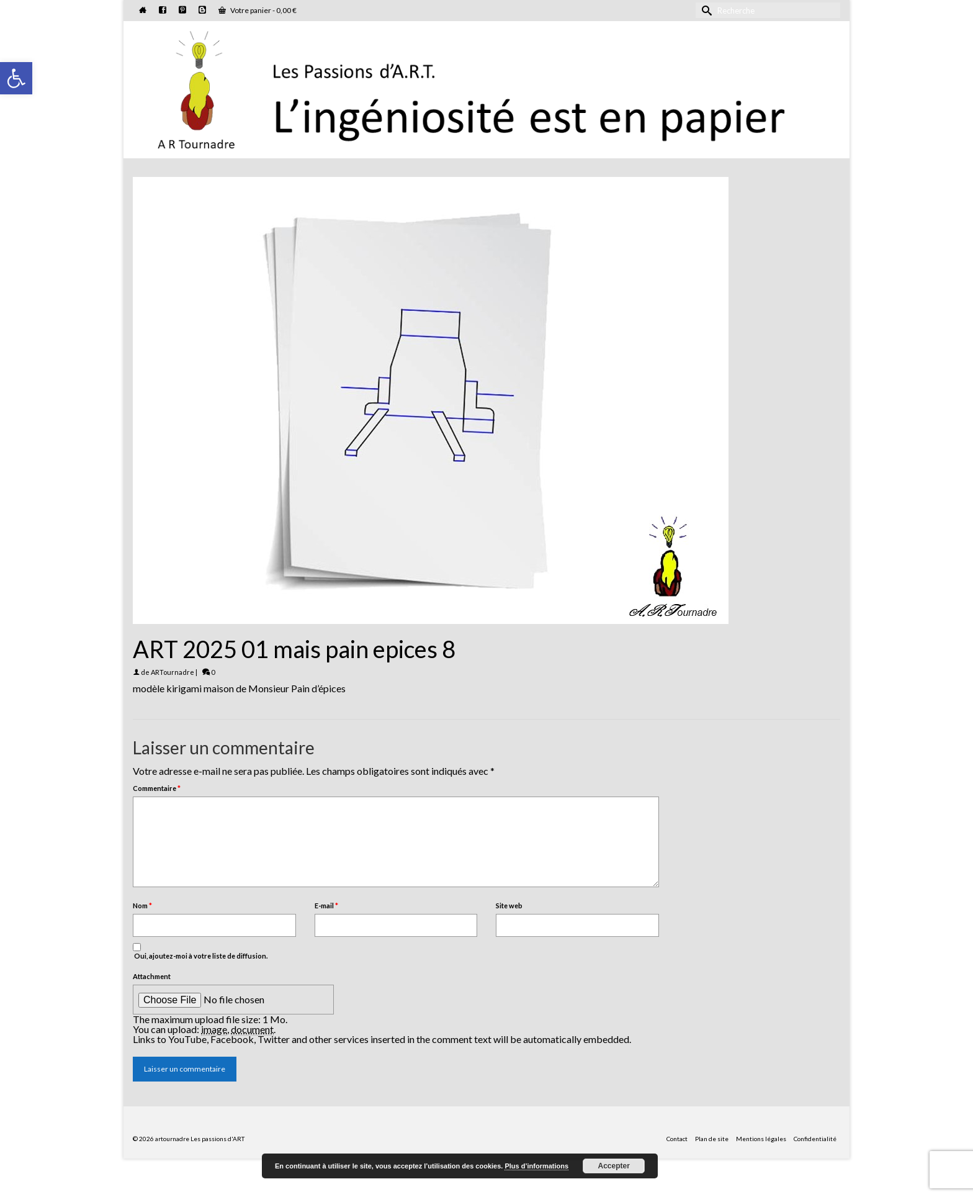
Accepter (614, 1166)
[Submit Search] (705, 10)
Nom (142, 905)
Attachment (152, 976)
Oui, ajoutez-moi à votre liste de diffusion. (200, 951)
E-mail (326, 905)
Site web (509, 905)
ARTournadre (172, 672)
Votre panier (257, 10)
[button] (16, 78)
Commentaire (157, 788)
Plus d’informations (536, 1166)
